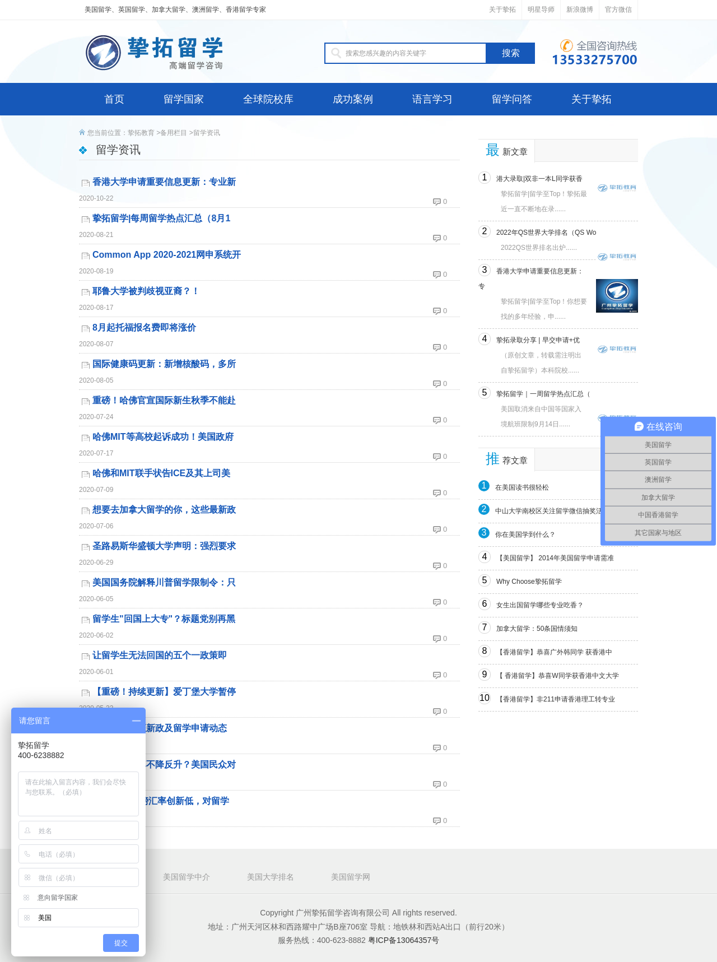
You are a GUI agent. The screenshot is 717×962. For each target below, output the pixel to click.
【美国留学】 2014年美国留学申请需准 (555, 558)
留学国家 (184, 99)
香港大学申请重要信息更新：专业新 (164, 182)
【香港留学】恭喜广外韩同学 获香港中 (554, 652)
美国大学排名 (270, 876)
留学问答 (512, 99)
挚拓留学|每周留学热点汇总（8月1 (161, 218)
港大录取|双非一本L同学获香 (539, 179)
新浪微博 (579, 9)
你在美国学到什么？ (525, 534)
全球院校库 (268, 99)
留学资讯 (206, 133)
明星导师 (541, 9)
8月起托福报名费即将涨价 (144, 327)
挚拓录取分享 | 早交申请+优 (538, 340)
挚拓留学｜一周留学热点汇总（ (543, 394)
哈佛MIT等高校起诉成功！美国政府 (163, 437)
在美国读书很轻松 (522, 487)
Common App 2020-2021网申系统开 (166, 254)
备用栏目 (173, 133)
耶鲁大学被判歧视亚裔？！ (146, 291)
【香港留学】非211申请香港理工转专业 (555, 699)
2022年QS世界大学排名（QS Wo (546, 232)
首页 (114, 99)
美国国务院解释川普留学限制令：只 (164, 582)
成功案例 (353, 99)
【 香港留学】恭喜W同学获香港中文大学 (557, 676)
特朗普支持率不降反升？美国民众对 (164, 764)
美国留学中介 (186, 876)
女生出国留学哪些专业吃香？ (540, 605)
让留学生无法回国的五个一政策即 (159, 655)
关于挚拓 (502, 9)
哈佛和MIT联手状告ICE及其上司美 (161, 473)
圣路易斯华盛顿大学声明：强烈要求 (164, 546)
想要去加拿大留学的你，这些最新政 (164, 509)
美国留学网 (350, 876)
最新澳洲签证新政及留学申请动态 (159, 728)
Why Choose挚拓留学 (529, 581)
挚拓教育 (141, 133)
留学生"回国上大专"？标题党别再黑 (163, 619)
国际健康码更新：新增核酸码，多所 (164, 364)
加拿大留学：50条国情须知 (537, 629)
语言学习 (432, 99)
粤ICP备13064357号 (404, 940)
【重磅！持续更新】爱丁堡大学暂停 (164, 691)
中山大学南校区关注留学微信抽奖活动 (552, 511)
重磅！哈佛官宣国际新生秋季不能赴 (164, 400)
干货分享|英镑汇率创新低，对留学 (160, 801)
